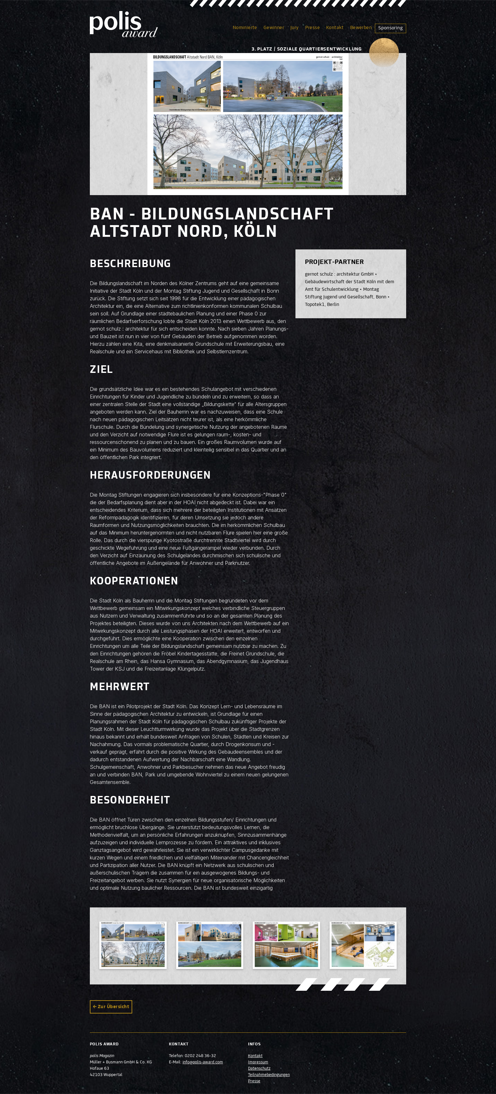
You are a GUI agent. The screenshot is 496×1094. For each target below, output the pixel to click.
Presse (312, 27)
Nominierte (245, 27)
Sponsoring (390, 28)
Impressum (258, 1062)
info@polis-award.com (203, 1062)
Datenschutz (259, 1069)
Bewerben (361, 27)
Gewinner (274, 27)
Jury (294, 27)
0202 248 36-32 (200, 1056)
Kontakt (335, 27)
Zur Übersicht (113, 1006)
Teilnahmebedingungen (269, 1075)
